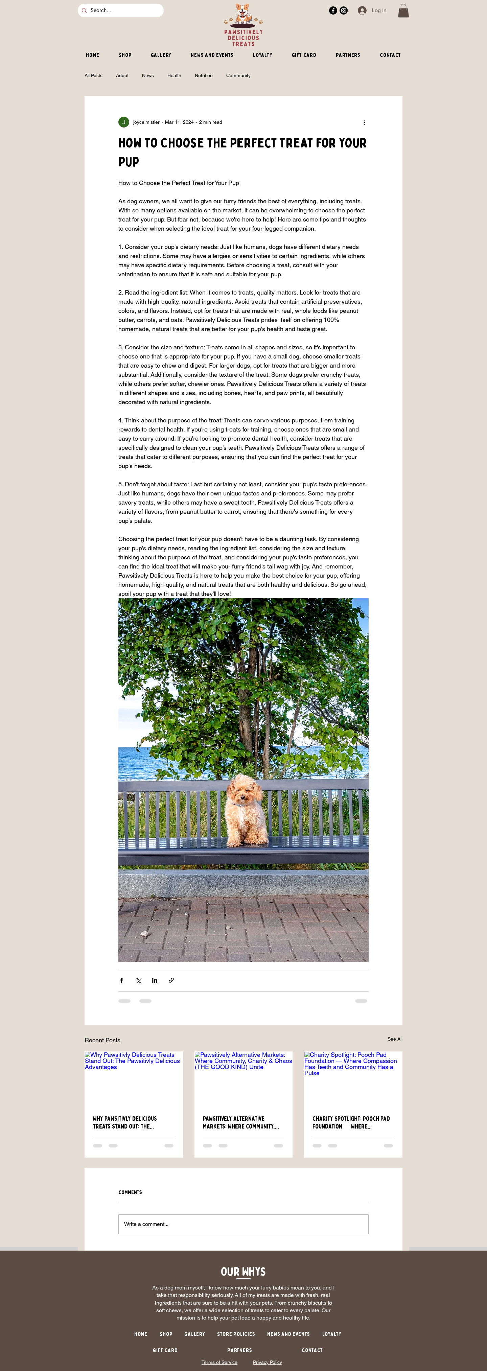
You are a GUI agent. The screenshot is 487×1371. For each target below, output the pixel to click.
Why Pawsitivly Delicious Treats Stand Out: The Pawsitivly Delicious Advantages (125, 1123)
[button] (403, 11)
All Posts (93, 75)
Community (238, 75)
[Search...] (120, 10)
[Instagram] (344, 10)
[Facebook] (333, 10)
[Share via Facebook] (121, 980)
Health (174, 75)
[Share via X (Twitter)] (138, 980)
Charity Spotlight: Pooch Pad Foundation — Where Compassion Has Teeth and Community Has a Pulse (351, 1123)
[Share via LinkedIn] (155, 980)
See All (395, 1039)
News (148, 75)
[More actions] (365, 122)
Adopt (122, 75)
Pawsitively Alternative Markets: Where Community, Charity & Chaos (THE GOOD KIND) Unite (239, 1123)
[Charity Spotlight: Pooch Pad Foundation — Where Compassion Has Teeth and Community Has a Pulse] (353, 1079)
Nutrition (204, 75)
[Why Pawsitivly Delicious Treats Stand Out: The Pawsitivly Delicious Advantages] (134, 1079)
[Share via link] (171, 980)
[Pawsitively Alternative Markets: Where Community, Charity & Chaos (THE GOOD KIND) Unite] (244, 1079)
